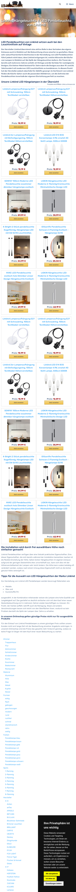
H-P (7, 724)
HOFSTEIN (11, 730)
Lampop (10, 747)
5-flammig (9, 641)
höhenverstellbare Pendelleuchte (19, 849)
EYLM (9, 707)
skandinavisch (11, 582)
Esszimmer (9, 519)
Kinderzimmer (11, 512)
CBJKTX (10, 691)
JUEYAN (10, 740)
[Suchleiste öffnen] (59, 4)
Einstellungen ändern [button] (54, 883)
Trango (10, 823)
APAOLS (10, 668)
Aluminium (9, 532)
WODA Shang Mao (14, 833)
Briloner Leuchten (14, 681)
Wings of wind (13, 829)
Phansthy (11, 800)
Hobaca (10, 727)
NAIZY (9, 777)
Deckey (10, 694)
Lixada (9, 757)
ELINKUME (11, 704)
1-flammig (9, 628)
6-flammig (9, 645)
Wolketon (11, 836)
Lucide (9, 763)
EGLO (9, 701)
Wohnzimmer (10, 506)
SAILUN (10, 810)
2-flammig (9, 631)
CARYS (10, 687)
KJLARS (10, 744)
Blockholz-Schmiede (15, 678)
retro (7, 585)
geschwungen (11, 565)
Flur (7, 503)
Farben (6, 592)
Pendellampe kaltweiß (14, 862)
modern (8, 569)
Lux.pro (10, 767)
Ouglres (10, 783)
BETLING (10, 671)
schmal (8, 579)
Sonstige (7, 846)
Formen (6, 552)
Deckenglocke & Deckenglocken (18, 859)
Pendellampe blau (12, 595)
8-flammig (9, 651)
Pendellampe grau (12, 612)
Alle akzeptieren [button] (52, 874)
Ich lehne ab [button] (50, 879)
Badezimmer (10, 522)
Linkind (10, 753)
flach (7, 559)
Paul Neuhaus (12, 796)
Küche (7, 516)
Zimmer (6, 496)
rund (7, 572)
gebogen (8, 562)
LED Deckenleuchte (13, 869)
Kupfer (8, 545)
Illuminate (11, 737)
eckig (7, 555)
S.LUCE (10, 806)
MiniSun (10, 770)
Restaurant (10, 526)
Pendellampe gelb (12, 602)
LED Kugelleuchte (12, 876)
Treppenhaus (10, 499)
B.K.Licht (10, 674)
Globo (9, 720)
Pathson (10, 793)
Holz (7, 536)
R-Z (6, 803)
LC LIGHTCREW (13, 750)
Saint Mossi (12, 813)
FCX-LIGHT (11, 711)
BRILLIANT (11, 684)
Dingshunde (12, 697)
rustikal (8, 575)
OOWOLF (10, 780)
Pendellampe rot (12, 605)
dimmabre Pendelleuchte (15, 852)
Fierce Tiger (12, 714)
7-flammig (9, 648)
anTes (9, 664)
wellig (7, 588)
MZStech (10, 773)
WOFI (9, 839)
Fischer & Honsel (14, 717)
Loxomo (10, 760)
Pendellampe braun (13, 598)
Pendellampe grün (12, 615)
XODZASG (11, 826)
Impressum (16, 885)
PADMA (10, 790)
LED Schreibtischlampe (14, 872)
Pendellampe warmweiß (15, 866)
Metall (7, 542)
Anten (9, 661)
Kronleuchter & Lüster (14, 856)
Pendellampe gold (12, 608)
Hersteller (7, 654)
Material (6, 529)
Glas (7, 539)
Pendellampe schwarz (14, 618)
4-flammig (9, 638)
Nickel (7, 549)
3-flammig (9, 635)
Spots (5, 625)
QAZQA (10, 786)
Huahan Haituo (13, 734)
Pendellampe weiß (12, 621)
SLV (8, 816)
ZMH (9, 843)
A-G (6, 658)
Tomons (10, 819)
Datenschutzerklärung (31, 885)
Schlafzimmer (11, 509)
